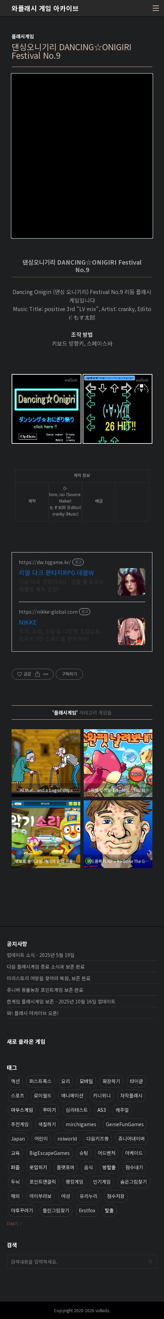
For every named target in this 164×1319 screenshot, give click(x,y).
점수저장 (116, 1196)
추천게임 (20, 1124)
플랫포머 (65, 1167)
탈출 (109, 1210)
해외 (15, 1196)
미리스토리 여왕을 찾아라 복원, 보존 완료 (49, 978)
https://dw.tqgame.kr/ (45, 562)
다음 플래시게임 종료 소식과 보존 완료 (46, 966)
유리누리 (88, 1196)
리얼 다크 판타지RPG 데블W (56, 572)
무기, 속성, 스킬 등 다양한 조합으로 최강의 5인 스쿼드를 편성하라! (59, 634)
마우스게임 (22, 1109)
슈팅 (83, 1152)
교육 (15, 1152)
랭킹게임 (74, 1181)
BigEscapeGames (49, 1152)
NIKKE (28, 622)
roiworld (67, 1138)
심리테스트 (77, 1109)
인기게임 (102, 1181)
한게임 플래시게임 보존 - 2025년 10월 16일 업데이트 (61, 1001)
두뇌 (15, 1181)
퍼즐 (15, 1167)
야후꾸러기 (22, 1210)
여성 (65, 1196)
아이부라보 (40, 1196)
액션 (15, 1081)
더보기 (12, 1223)
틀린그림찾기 (56, 1210)
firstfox (87, 1210)
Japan (18, 1138)
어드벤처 (106, 1152)
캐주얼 (122, 1109)
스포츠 (17, 1095)
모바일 (86, 1081)
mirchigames (81, 1124)
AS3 (101, 1109)
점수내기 (134, 1167)
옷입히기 (38, 1167)
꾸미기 (49, 1109)
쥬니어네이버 (131, 1138)
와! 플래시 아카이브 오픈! (33, 1013)
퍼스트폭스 (40, 1081)
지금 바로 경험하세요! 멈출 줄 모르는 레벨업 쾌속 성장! (61, 585)
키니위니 (102, 1095)
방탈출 (109, 1167)
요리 (65, 1081)
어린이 (41, 1138)
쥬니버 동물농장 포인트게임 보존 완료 (45, 989)
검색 (150, 1261)
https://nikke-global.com (48, 612)
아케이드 (134, 1152)
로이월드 (43, 1095)
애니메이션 (72, 1095)
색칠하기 (47, 1124)
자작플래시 (131, 1095)
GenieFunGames (125, 1124)
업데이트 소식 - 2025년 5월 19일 (40, 954)
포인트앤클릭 (42, 1181)
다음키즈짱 (97, 1138)
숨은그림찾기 (133, 1181)
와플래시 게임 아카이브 (45, 8)
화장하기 (111, 1081)
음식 (88, 1167)
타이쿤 (136, 1081)
